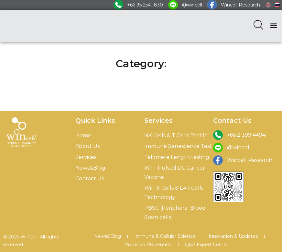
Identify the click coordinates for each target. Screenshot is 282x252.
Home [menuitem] (83, 135)
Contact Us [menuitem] (89, 178)
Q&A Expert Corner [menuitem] (206, 244)
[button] (273, 25)
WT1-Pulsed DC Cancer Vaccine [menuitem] (174, 172)
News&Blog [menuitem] (90, 168)
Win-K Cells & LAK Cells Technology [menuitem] (173, 192)
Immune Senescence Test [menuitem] (178, 146)
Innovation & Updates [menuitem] (233, 236)
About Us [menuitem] (87, 146)
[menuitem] (268, 4)
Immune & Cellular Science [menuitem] (164, 236)
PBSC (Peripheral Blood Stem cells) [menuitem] (175, 212)
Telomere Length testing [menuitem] (176, 157)
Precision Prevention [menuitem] (148, 244)
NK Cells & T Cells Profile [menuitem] (176, 135)
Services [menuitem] (85, 157)
